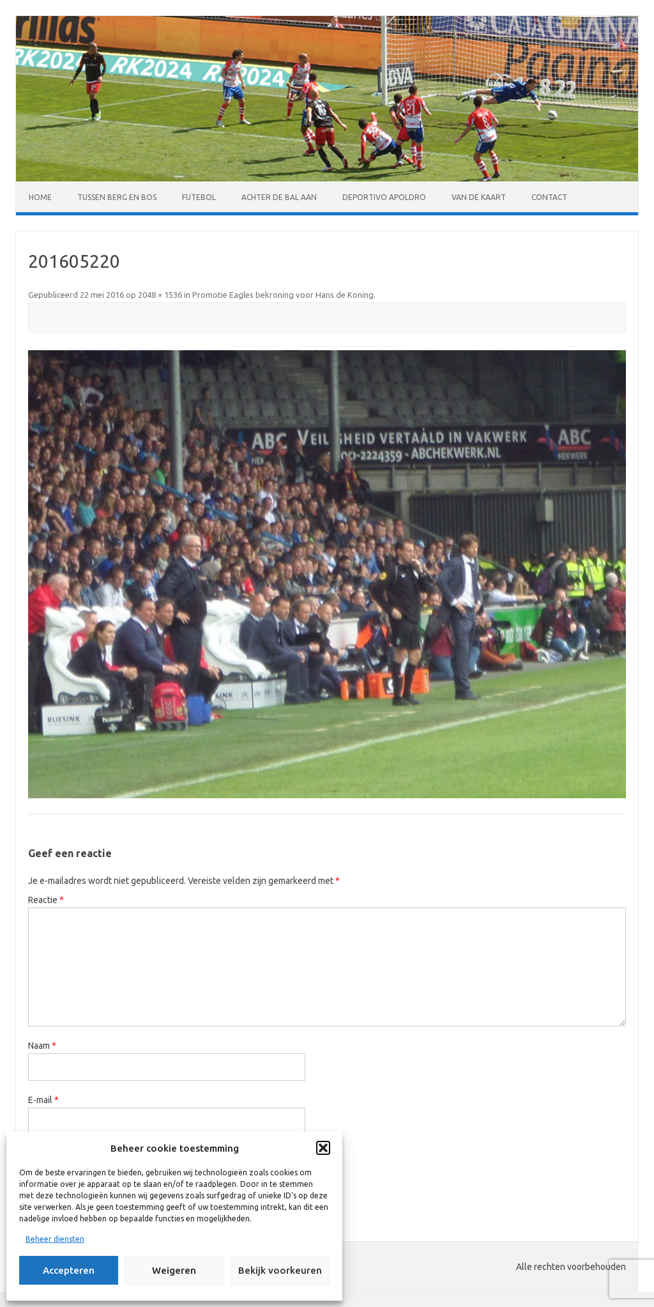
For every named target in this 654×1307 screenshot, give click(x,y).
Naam (42, 1045)
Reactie (46, 900)
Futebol (199, 197)
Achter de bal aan (279, 197)
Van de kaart (479, 197)
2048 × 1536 (160, 294)
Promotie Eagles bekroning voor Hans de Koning (283, 294)
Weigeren (174, 1270)
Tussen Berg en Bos (116, 197)
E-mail (43, 1100)
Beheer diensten (55, 1239)
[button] (323, 1147)
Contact (549, 197)
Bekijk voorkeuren (280, 1270)
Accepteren (69, 1270)
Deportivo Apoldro (384, 197)
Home (40, 197)
